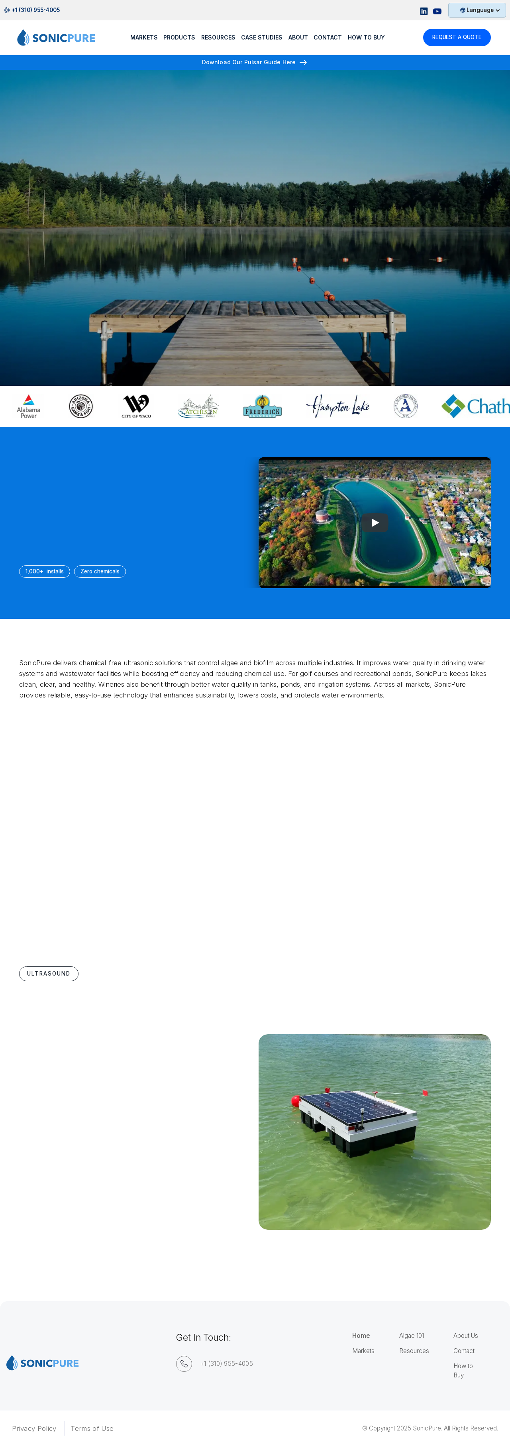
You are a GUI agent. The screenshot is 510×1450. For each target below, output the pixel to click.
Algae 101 (411, 1335)
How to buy (365, 40)
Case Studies (261, 40)
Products (179, 40)
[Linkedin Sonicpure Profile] (423, 10)
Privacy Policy (34, 1428)
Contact (327, 40)
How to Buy (463, 1370)
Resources (414, 1351)
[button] (477, 10)
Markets (143, 40)
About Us (465, 1335)
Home (361, 1335)
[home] (63, 40)
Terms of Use (92, 1428)
